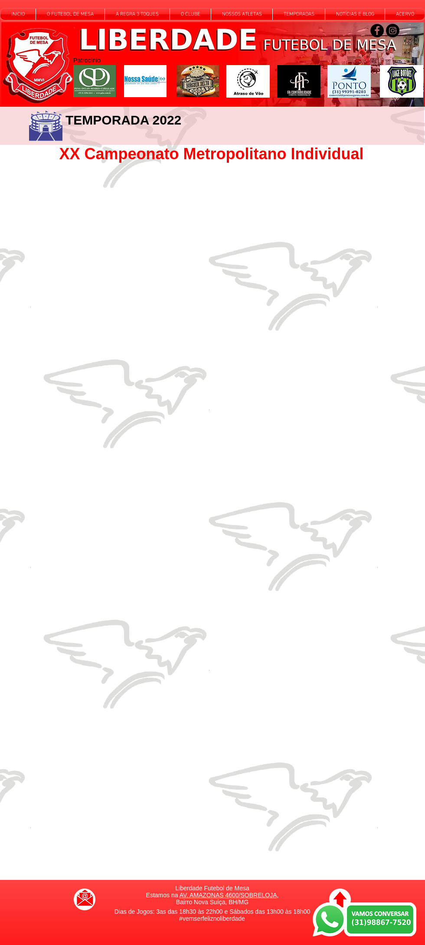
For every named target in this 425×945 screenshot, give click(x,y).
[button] (70, 14)
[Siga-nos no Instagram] (392, 30)
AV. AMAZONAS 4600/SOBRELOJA (228, 895)
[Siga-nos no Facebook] (377, 30)
